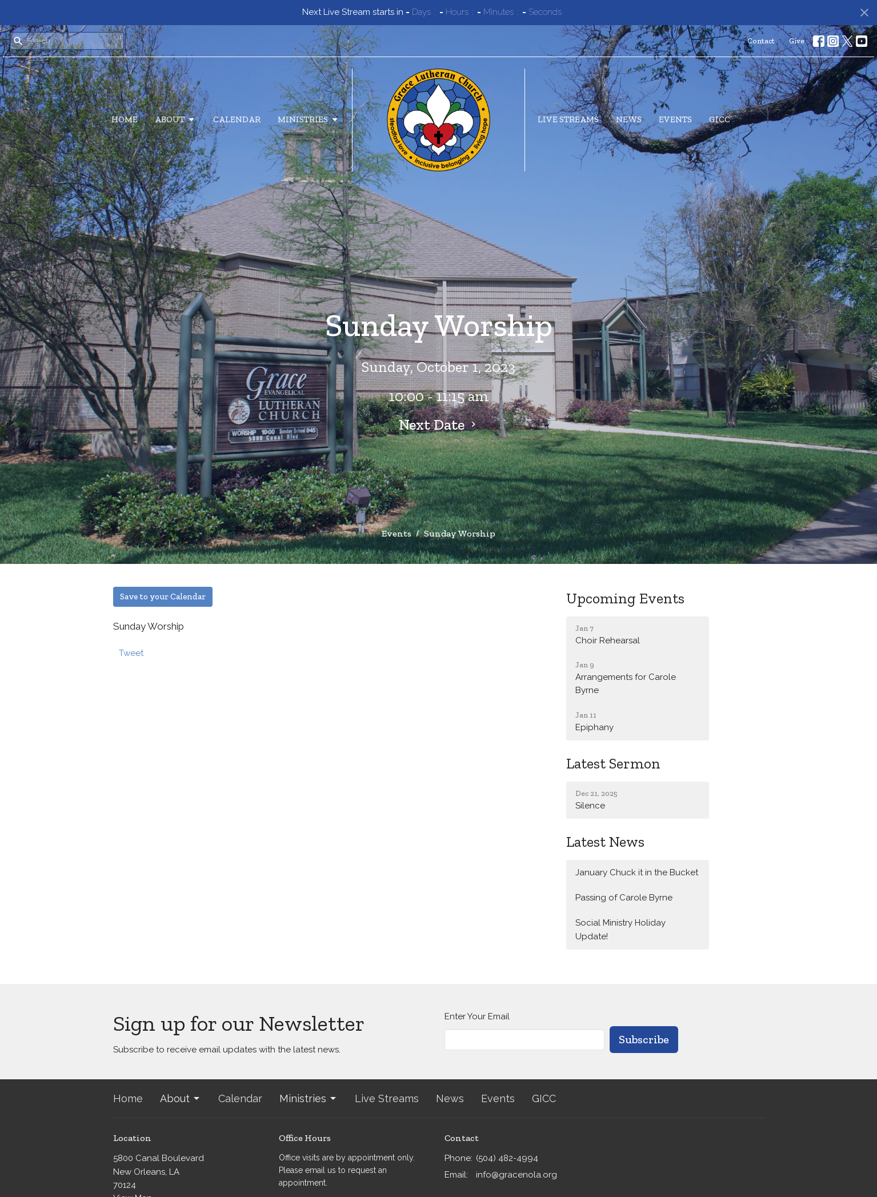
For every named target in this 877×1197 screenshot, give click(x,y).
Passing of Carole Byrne (623, 897)
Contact (761, 41)
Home (124, 119)
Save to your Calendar (163, 596)
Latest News (605, 841)
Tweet (131, 653)
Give (796, 41)
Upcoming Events (625, 598)
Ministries (308, 120)
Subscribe (644, 1039)
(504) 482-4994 (507, 1158)
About (175, 120)
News (629, 119)
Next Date (439, 424)
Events (675, 119)
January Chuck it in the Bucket (636, 872)
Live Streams (568, 119)
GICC (719, 119)
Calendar (237, 119)
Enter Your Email (477, 1016)
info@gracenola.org (516, 1175)
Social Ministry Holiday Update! (620, 929)
